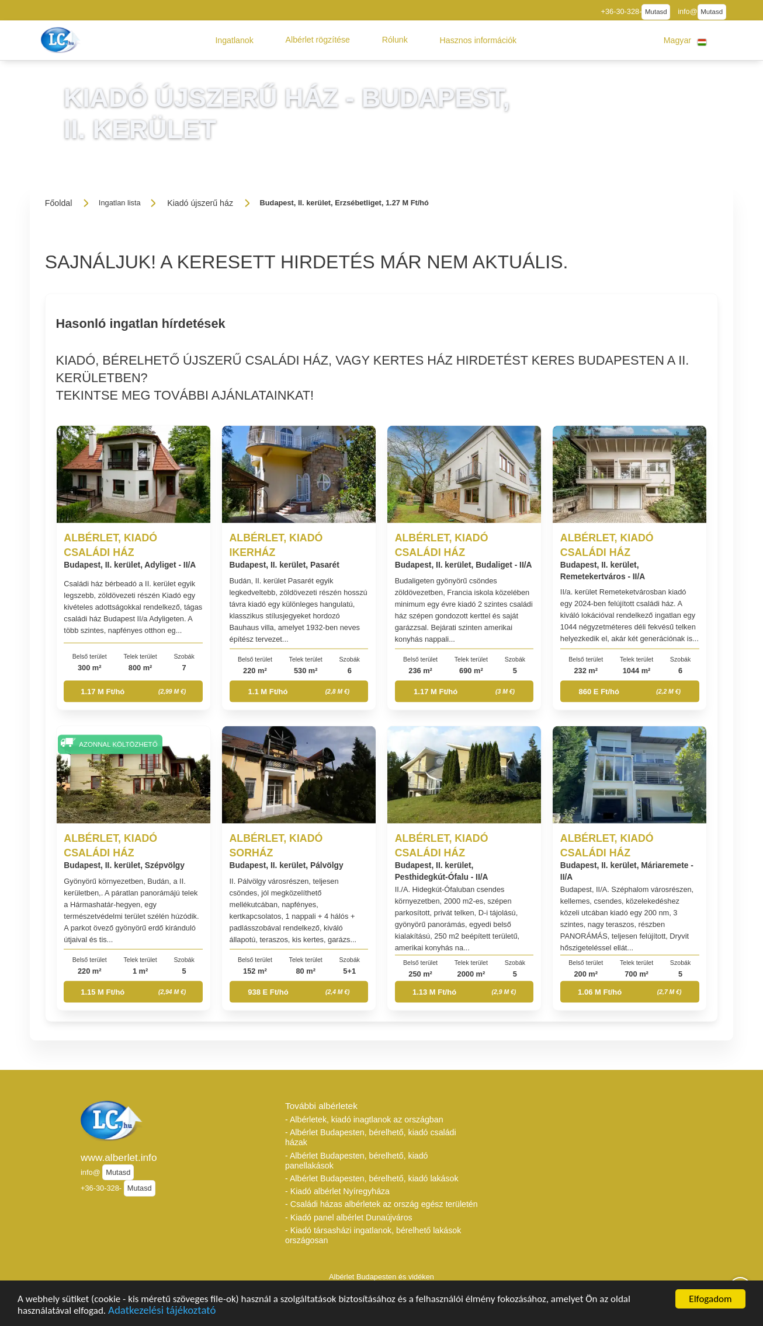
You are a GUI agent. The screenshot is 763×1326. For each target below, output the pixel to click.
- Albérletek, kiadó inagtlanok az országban (364, 1119)
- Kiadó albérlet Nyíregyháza (337, 1191)
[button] (234, 40)
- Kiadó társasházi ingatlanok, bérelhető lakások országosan (373, 1235)
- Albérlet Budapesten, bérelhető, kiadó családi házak (370, 1137)
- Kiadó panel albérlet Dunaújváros (348, 1217)
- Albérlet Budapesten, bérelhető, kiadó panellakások (356, 1160)
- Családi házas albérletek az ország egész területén (381, 1204)
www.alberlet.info (119, 1157)
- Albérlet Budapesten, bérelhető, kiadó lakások (372, 1178)
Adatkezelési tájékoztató (162, 1312)
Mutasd (656, 11)
